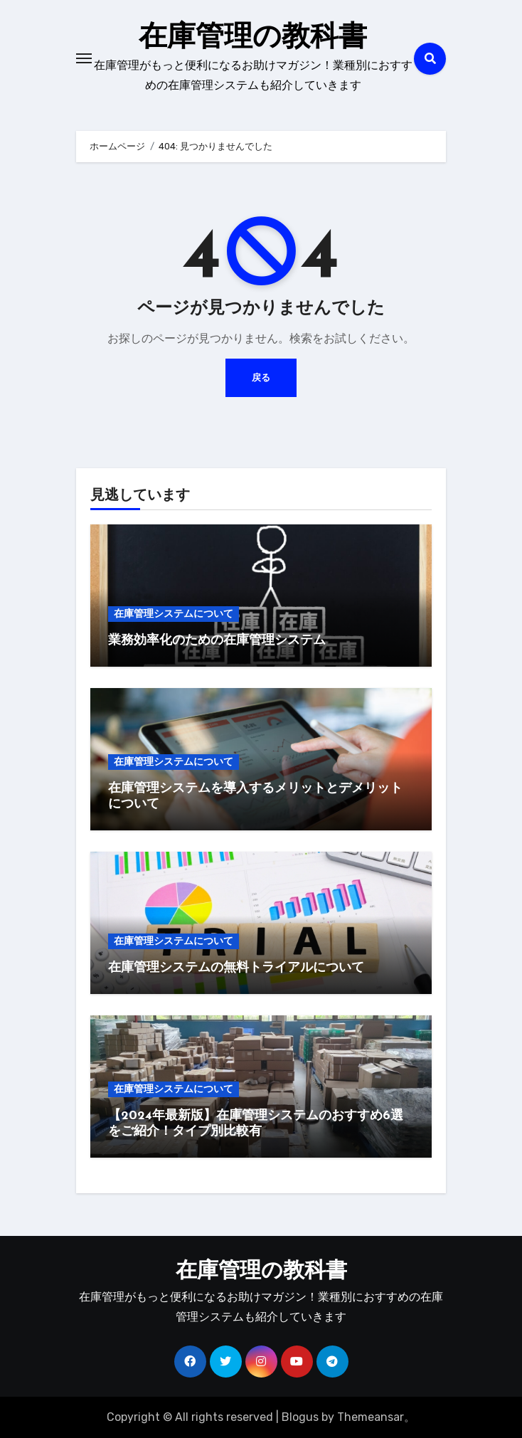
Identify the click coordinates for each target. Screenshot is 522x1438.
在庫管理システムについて (173, 614)
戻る (261, 377)
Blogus (300, 1417)
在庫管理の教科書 (253, 38)
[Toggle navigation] (84, 58)
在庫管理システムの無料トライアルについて (236, 968)
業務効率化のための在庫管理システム (217, 640)
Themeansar (370, 1417)
